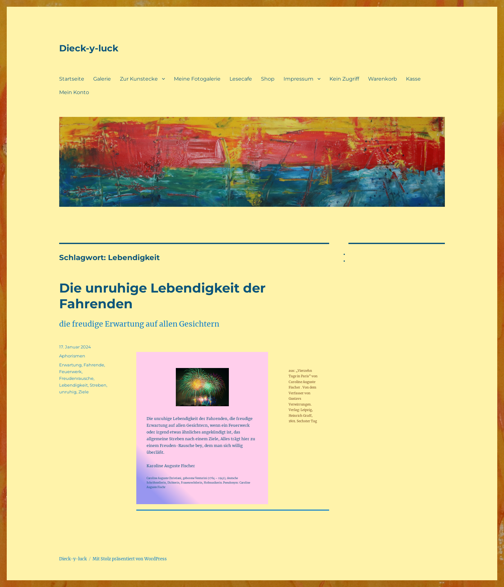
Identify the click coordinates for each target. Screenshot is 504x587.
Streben (98, 385)
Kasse (413, 79)
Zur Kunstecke (139, 79)
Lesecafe (241, 79)
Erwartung (70, 364)
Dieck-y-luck (88, 48)
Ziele (83, 391)
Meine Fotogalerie (197, 79)
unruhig (67, 391)
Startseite (71, 79)
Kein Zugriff (344, 79)
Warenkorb (382, 79)
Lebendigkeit (73, 385)
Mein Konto (74, 92)
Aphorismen (72, 355)
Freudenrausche (76, 378)
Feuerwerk (70, 371)
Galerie (102, 79)
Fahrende (94, 364)
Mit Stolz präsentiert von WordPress (130, 559)
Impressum (298, 79)
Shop (267, 79)
